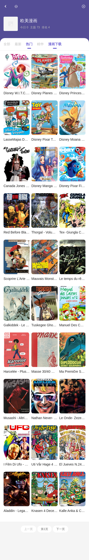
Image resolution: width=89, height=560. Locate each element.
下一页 (60, 529)
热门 (29, 44)
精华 (40, 44)
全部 (7, 44)
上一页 (28, 529)
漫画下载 (54, 44)
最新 (18, 44)
